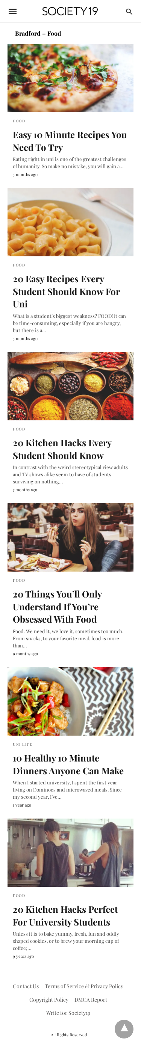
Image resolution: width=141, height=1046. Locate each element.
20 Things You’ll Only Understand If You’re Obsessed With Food (57, 606)
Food (19, 120)
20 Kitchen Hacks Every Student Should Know (62, 448)
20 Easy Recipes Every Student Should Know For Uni (66, 291)
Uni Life (22, 744)
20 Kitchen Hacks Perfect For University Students (65, 915)
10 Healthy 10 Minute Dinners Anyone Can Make (68, 764)
